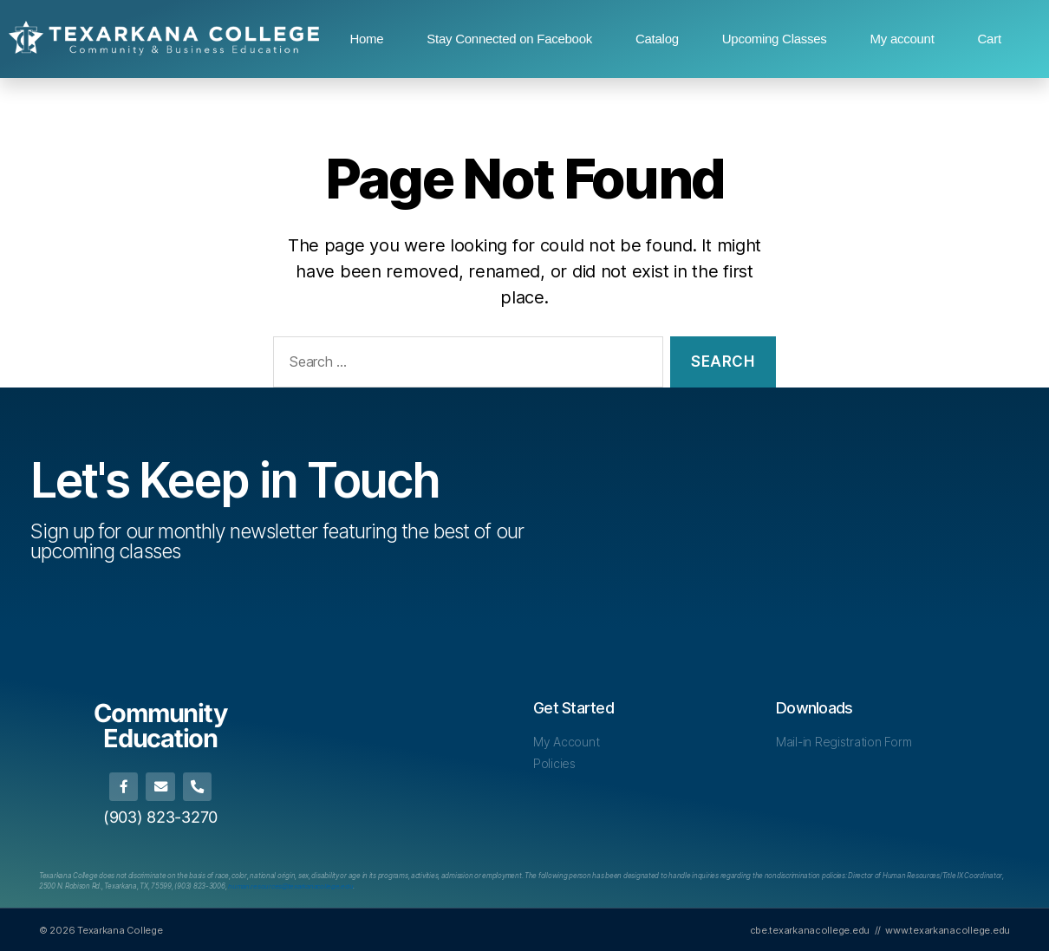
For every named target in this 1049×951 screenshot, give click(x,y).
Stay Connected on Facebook (509, 38)
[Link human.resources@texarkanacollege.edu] (292, 886)
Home (366, 38)
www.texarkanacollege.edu (947, 928)
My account (902, 38)
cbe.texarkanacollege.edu (810, 928)
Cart (989, 38)
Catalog (657, 38)
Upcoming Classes (774, 38)
